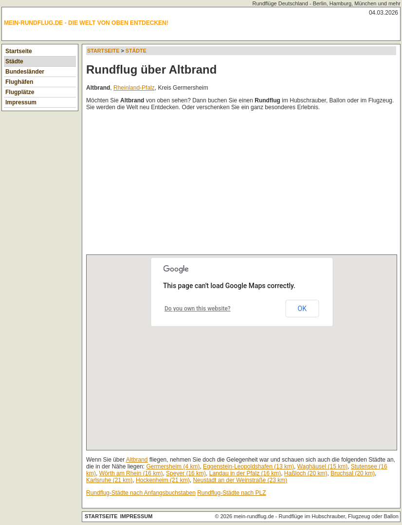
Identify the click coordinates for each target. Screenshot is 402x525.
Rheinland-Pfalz (134, 87)
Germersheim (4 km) (173, 466)
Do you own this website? (197, 308)
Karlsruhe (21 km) (109, 480)
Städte (14, 61)
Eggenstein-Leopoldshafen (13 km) (248, 466)
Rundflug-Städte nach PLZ (231, 492)
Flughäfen (19, 81)
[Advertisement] (244, 185)
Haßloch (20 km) (306, 473)
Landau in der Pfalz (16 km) (245, 473)
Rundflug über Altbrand (151, 69)
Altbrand (137, 459)
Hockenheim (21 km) (163, 480)
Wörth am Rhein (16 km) (131, 473)
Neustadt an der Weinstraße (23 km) (240, 480)
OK (302, 308)
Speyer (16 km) (186, 473)
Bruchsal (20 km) (352, 473)
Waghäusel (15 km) (322, 466)
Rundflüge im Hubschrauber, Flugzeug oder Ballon (339, 516)
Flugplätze (19, 92)
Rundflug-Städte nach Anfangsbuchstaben (141, 492)
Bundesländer (24, 71)
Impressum (21, 102)
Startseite (18, 51)
